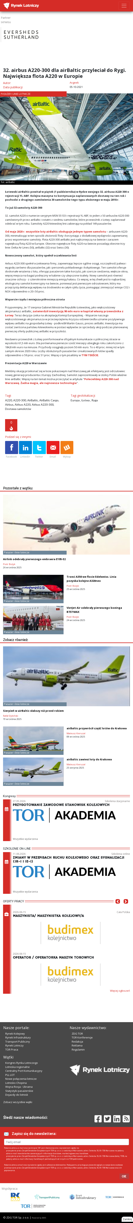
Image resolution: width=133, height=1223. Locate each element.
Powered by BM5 (39, 1217)
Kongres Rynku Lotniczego (21, 1063)
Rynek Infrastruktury (18, 1037)
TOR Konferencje (82, 1037)
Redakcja (77, 1041)
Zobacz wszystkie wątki (17, 1102)
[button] (118, 907)
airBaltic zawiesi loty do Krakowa (89, 759)
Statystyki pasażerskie (19, 1091)
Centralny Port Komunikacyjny (23, 1071)
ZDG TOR (77, 1033)
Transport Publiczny (17, 1041)
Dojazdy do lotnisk (16, 1095)
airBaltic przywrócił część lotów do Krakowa (97, 728)
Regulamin (78, 1049)
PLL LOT (10, 1075)
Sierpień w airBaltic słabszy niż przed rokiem (33, 711)
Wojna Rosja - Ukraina (19, 1087)
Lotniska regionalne (17, 1067)
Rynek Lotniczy (14, 1045)
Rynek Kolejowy (15, 1033)
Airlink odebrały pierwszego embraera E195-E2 (34, 559)
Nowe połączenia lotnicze (21, 1079)
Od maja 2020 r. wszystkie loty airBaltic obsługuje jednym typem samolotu (55, 231)
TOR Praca (11, 1049)
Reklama (77, 1045)
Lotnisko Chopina (16, 1083)
